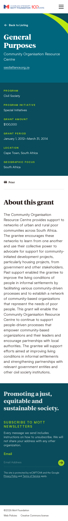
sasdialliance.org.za (16, 67)
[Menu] (60, 7)
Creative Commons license (35, 515)
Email (8, 454)
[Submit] (61, 463)
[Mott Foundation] (24, 6)
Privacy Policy (11, 476)
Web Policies (10, 515)
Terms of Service (31, 476)
